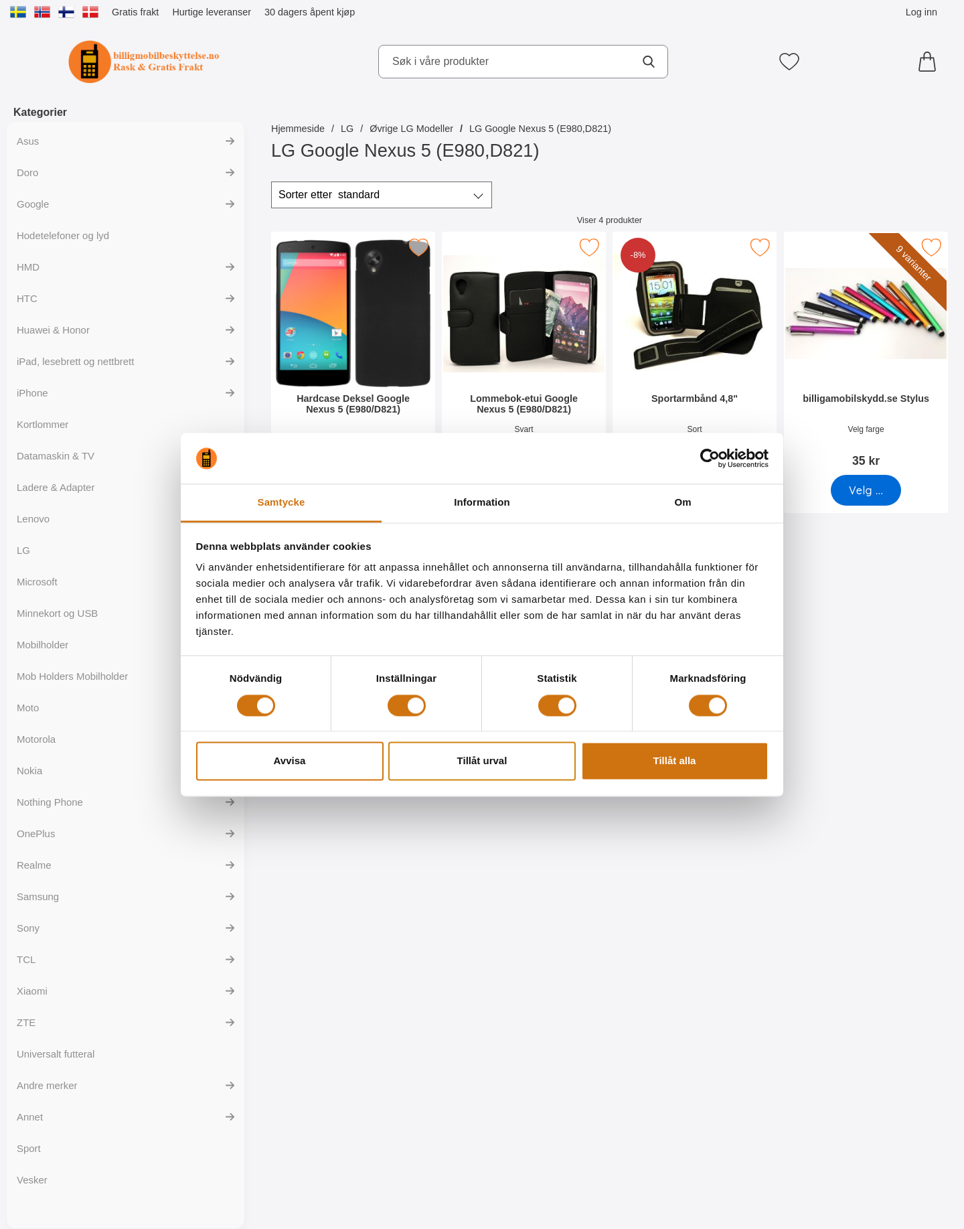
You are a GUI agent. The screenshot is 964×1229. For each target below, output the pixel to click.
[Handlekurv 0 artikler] (930, 61)
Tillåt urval (482, 761)
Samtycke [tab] (281, 502)
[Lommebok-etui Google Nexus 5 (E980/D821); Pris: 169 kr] (524, 354)
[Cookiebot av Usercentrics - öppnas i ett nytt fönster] (710, 458)
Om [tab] (682, 502)
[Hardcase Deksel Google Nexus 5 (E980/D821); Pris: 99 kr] (353, 354)
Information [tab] (482, 502)
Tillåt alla (674, 761)
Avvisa (290, 761)
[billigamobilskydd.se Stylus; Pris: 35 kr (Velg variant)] (866, 354)
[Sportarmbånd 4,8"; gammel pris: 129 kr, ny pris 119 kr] (694, 354)
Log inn (921, 12)
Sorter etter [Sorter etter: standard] (329, 195)
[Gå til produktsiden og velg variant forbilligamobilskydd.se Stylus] (866, 490)
